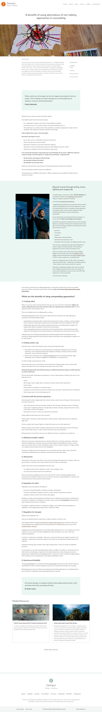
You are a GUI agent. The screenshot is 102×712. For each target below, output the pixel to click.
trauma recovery (74, 73)
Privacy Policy (20, 709)
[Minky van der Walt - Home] (9, 4)
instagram (77, 694)
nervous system (74, 77)
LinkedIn (69, 694)
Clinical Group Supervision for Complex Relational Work (30, 623)
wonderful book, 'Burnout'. (29, 526)
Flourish (71, 4)
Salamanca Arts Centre (75, 197)
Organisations (96, 4)
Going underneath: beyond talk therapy (65, 623)
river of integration (29, 564)
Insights (88, 4)
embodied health (72, 66)
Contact (65, 4)
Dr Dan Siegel (53, 564)
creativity (72, 70)
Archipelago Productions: (67, 201)
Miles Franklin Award (79, 255)
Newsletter (45, 694)
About (76, 4)
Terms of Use (29, 709)
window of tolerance (49, 356)
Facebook (61, 694)
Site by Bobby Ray (80, 709)
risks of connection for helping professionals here (50, 523)
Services (82, 4)
